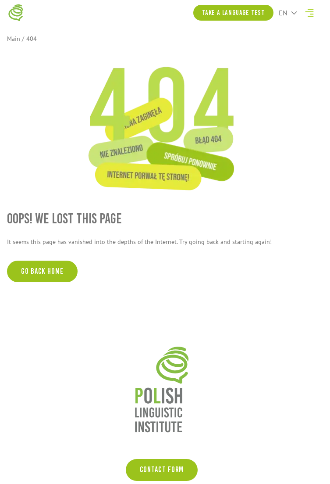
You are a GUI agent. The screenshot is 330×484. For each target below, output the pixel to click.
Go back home (42, 271)
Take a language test (233, 12)
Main (13, 39)
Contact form (162, 469)
